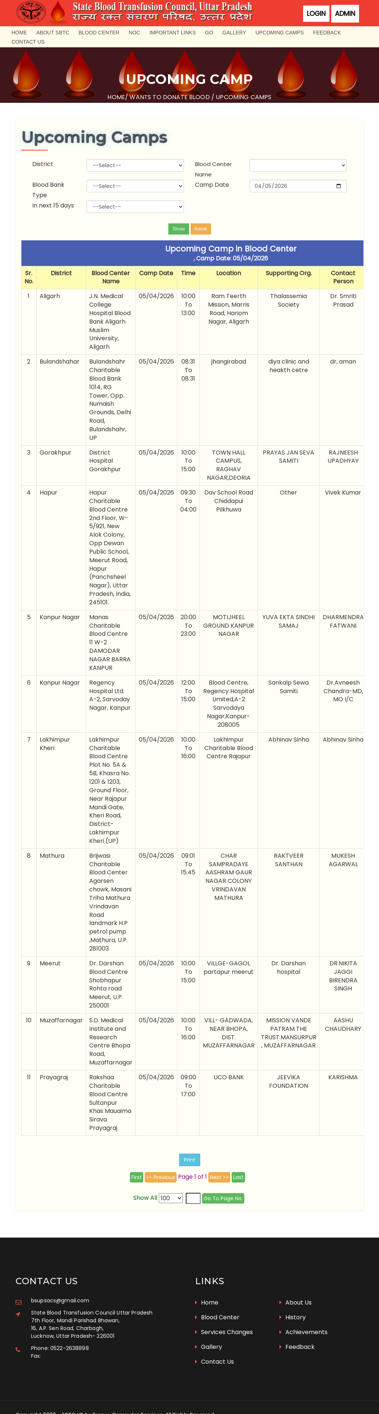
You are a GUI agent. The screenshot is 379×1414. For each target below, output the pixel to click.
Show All (146, 1194)
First (136, 1173)
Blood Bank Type (50, 186)
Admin (345, 13)
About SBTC (52, 33)
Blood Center (98, 33)
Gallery (234, 33)
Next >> (219, 1173)
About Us (295, 1286)
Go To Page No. (223, 1194)
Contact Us (28, 42)
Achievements (303, 1315)
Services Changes (224, 1315)
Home (19, 33)
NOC (134, 33)
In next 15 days (55, 202)
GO (209, 33)
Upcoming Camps (279, 33)
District (44, 160)
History (292, 1300)
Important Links (173, 33)
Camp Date (212, 181)
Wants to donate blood (169, 97)
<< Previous (160, 1173)
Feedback (327, 33)
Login (316, 13)
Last (238, 1173)
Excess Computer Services (127, 1398)
